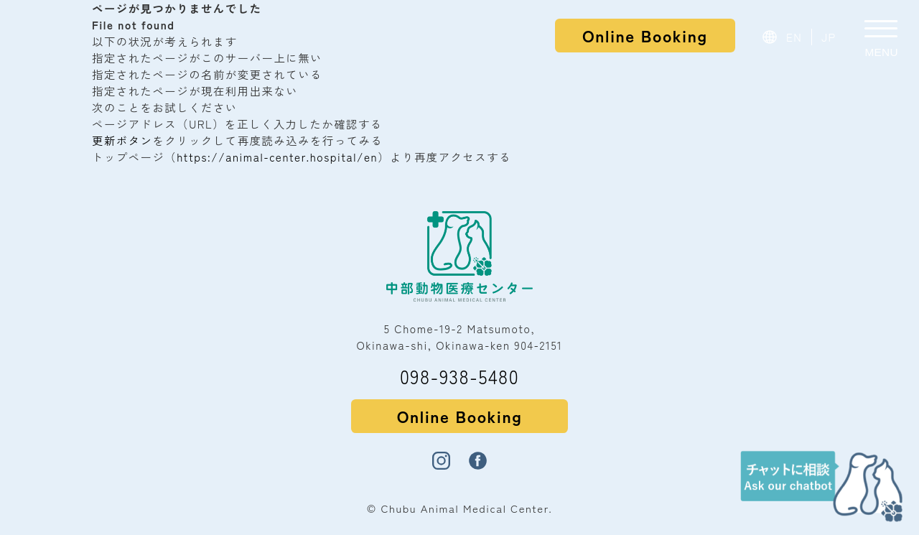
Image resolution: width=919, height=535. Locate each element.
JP (828, 37)
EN (794, 37)
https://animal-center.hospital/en (277, 156)
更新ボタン (122, 140)
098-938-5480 (459, 376)
